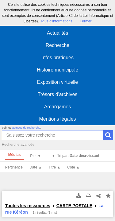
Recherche (57, 45)
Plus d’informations (56, 21)
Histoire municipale (57, 69)
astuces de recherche (26, 127)
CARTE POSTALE (74, 205)
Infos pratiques (57, 57)
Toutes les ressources (27, 205)
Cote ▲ (73, 167)
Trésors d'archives (58, 94)
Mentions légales (57, 119)
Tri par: (78, 155)
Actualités (57, 33)
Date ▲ (35, 167)
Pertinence (14, 167)
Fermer (86, 21)
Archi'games (57, 106)
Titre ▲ (55, 167)
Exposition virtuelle (57, 82)
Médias (14, 155)
